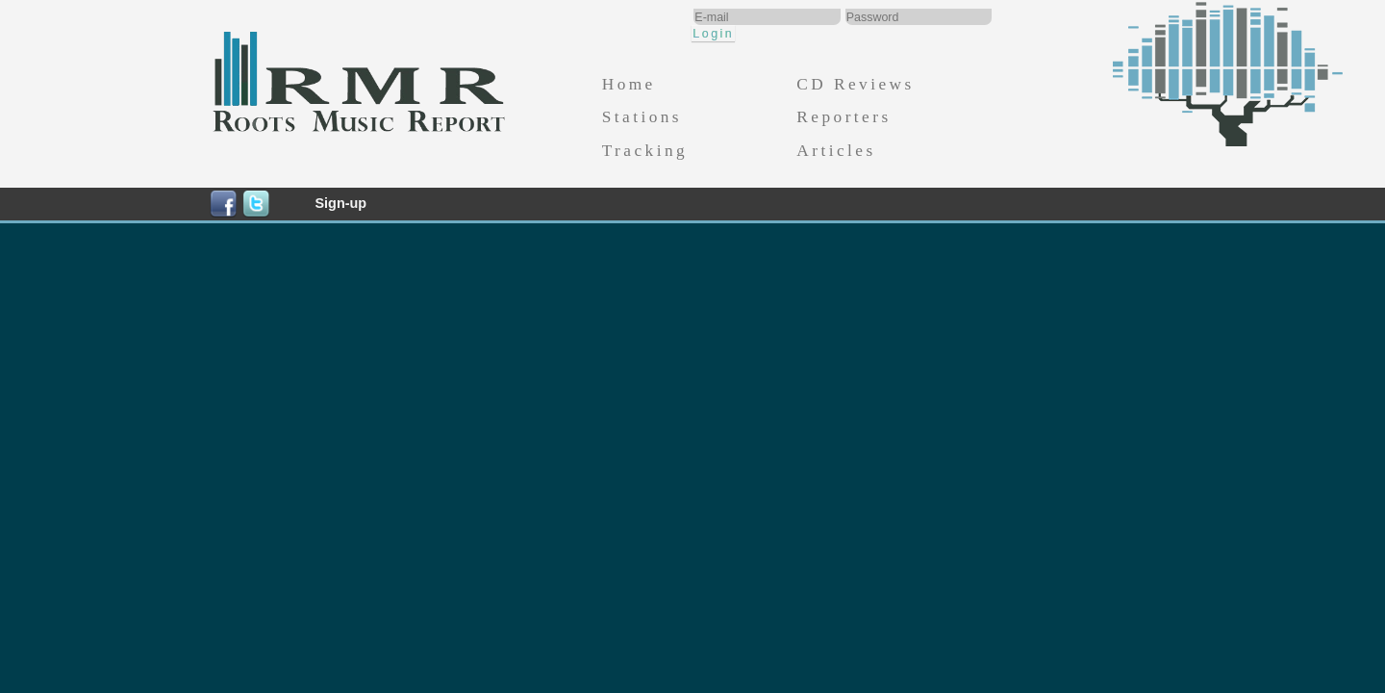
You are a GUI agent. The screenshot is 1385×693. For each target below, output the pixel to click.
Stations (642, 117)
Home (629, 84)
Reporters (843, 117)
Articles (835, 150)
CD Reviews (855, 84)
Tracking (645, 150)
